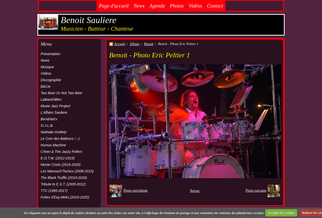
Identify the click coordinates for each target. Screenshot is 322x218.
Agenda (157, 6)
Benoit (148, 44)
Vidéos (195, 6)
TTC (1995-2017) (54, 191)
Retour (195, 191)
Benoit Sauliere (88, 20)
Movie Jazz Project (55, 106)
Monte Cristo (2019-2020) (61, 165)
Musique (47, 67)
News (139, 6)
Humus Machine (53, 145)
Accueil (119, 44)
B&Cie (46, 86)
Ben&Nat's (49, 119)
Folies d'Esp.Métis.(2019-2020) (65, 197)
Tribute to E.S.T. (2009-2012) (63, 184)
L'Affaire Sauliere (54, 113)
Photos (177, 6)
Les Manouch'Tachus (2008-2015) (67, 171)
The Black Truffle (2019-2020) (64, 178)
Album (134, 44)
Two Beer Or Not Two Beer (62, 93)
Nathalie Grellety (54, 132)
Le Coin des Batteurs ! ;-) (60, 139)
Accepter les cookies (281, 212)
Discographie (51, 80)
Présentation (50, 54)
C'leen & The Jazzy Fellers (61, 152)
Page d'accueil (114, 6)
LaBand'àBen (51, 99)
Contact (215, 6)
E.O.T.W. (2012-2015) (58, 158)
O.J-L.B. (47, 126)
